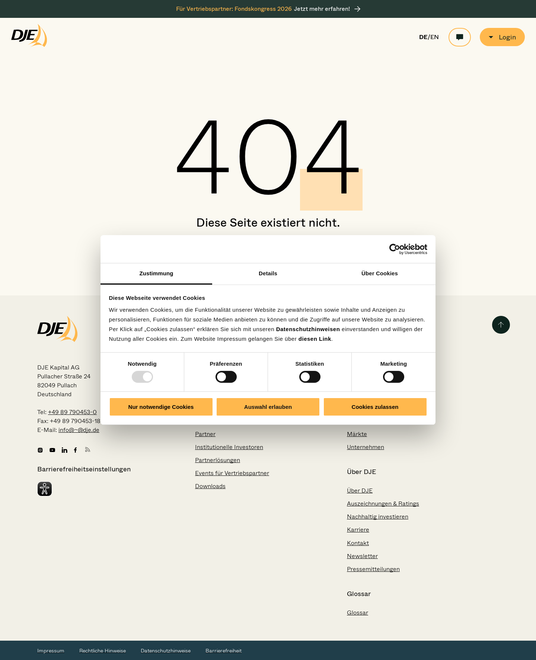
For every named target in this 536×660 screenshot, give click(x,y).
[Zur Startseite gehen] (29, 45)
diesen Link (315, 339)
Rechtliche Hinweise (102, 650)
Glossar (357, 612)
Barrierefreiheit (223, 650)
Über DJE (360, 490)
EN (434, 37)
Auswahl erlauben (268, 407)
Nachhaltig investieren (377, 516)
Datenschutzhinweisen (308, 329)
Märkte (357, 434)
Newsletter (362, 556)
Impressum (50, 650)
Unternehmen (365, 447)
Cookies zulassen (375, 407)
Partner (205, 434)
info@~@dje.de (78, 430)
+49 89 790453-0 (72, 412)
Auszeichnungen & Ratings (383, 503)
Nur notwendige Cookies (161, 407)
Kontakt (358, 543)
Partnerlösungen (217, 460)
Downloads (210, 486)
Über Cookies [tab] (379, 273)
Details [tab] (268, 273)
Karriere (358, 529)
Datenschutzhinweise (166, 650)
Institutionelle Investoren (229, 447)
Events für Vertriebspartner (232, 473)
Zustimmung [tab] (156, 273)
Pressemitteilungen (373, 569)
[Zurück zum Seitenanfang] (501, 325)
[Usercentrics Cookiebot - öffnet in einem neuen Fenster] (394, 248)
